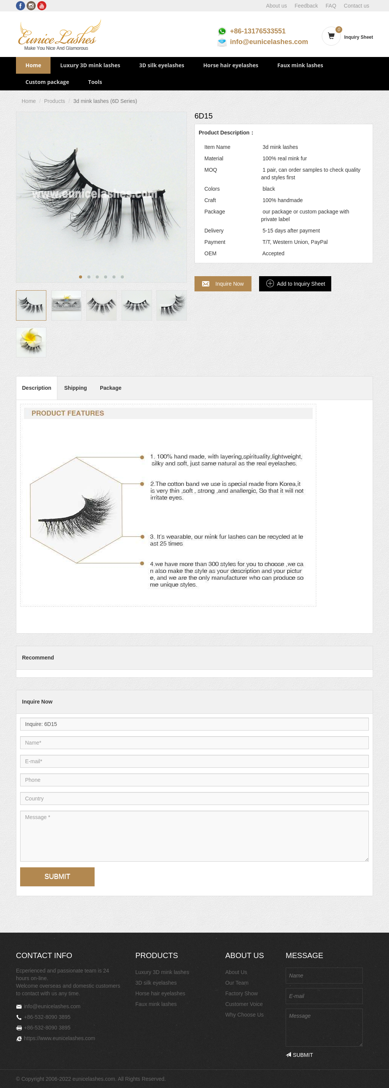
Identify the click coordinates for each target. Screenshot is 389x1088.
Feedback (306, 6)
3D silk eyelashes (161, 65)
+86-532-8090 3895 (47, 1017)
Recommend (38, 658)
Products (54, 101)
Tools (95, 81)
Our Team (236, 983)
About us (276, 6)
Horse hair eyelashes (230, 65)
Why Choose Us (244, 1015)
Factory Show (241, 993)
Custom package (47, 81)
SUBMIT (57, 876)
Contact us (356, 6)
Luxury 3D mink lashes (90, 65)
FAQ (331, 6)
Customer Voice (244, 1004)
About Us (236, 972)
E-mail (49, 754)
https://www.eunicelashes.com (59, 1038)
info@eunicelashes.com (269, 42)
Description (36, 388)
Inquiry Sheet (358, 37)
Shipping (75, 388)
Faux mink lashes (300, 65)
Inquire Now (229, 284)
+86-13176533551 (258, 31)
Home (33, 65)
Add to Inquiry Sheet (301, 284)
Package (111, 388)
